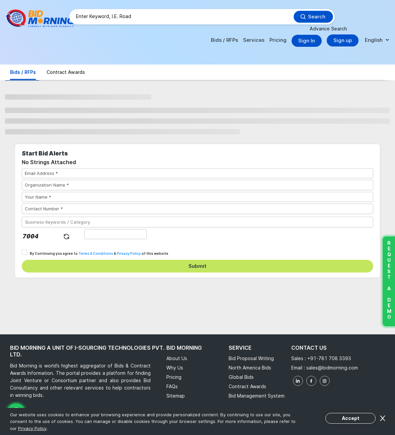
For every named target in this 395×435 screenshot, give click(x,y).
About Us (176, 358)
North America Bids (250, 367)
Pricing (278, 40)
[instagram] (325, 381)
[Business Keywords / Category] (197, 222)
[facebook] (311, 381)
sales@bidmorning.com (331, 367)
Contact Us (309, 347)
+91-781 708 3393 (329, 358)
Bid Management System (257, 396)
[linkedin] (298, 381)
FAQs (172, 386)
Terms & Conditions (95, 253)
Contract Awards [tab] (66, 72)
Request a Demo (389, 280)
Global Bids (241, 377)
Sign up (342, 40)
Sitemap (175, 396)
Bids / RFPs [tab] (23, 72)
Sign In (306, 40)
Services (253, 40)
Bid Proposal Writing (251, 358)
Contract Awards (247, 386)
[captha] (115, 234)
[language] (377, 40)
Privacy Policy (129, 253)
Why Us (174, 367)
